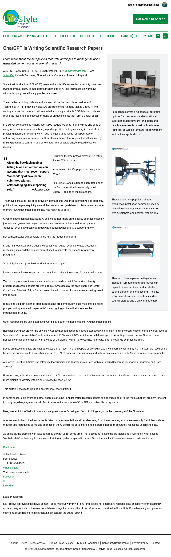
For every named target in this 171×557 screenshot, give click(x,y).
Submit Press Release (61, 543)
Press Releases (38, 36)
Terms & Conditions (88, 543)
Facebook (8, 476)
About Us (106, 36)
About (14, 543)
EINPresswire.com (76, 70)
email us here (10, 467)
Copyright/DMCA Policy (115, 543)
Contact (87, 36)
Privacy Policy (140, 543)
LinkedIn (8, 485)
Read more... (10, 447)
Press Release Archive (33, 543)
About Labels (65, 36)
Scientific (8, 75)
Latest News (12, 36)
